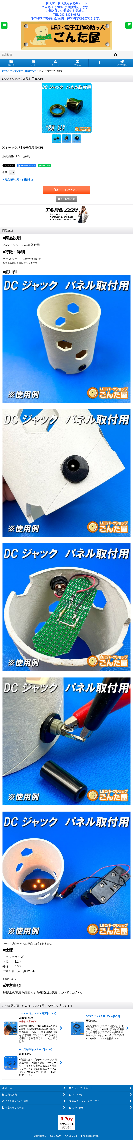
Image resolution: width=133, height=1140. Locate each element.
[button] (4, 25)
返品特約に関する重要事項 (17, 179)
